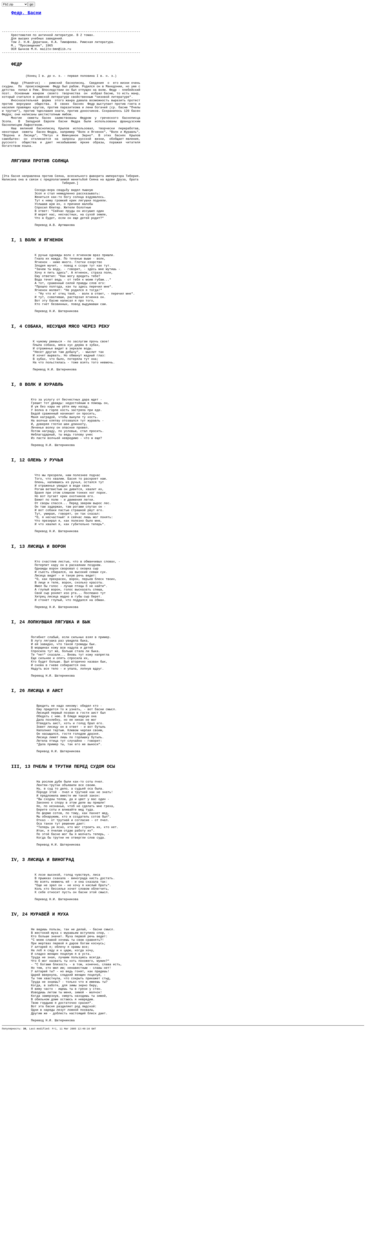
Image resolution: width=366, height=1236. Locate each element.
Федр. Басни (26, 14)
